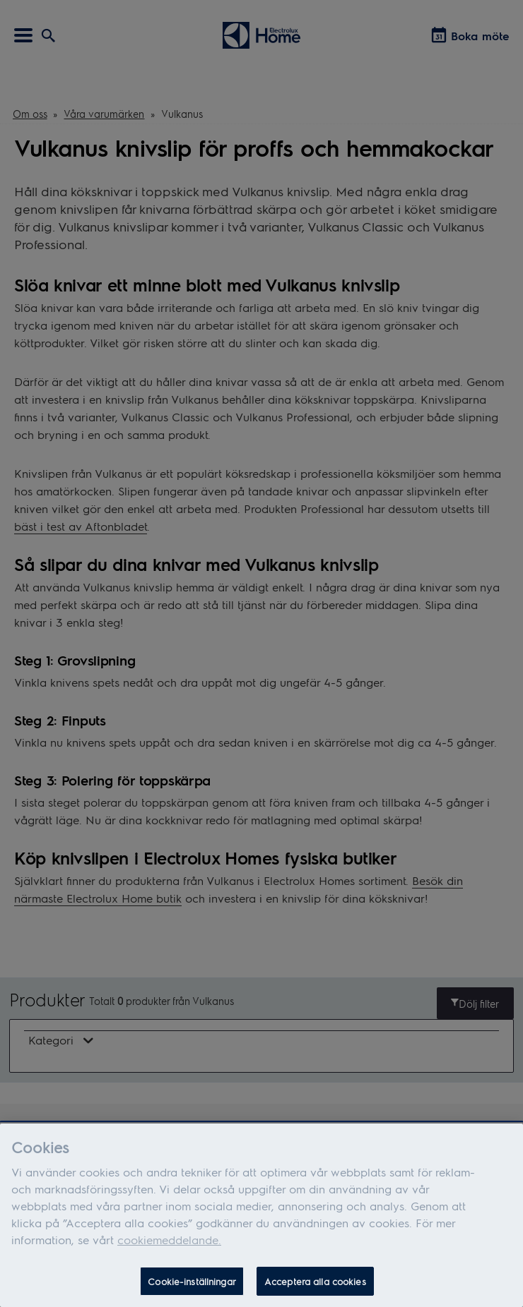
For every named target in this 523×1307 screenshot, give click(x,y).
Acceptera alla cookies (315, 1285)
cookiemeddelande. (169, 1243)
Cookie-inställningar (192, 1285)
